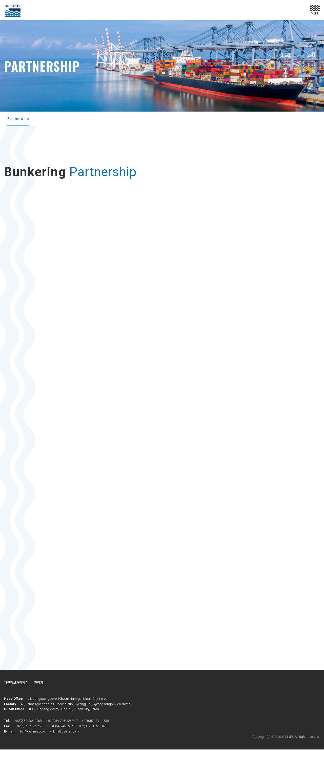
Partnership (18, 118)
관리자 (38, 702)
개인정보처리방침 (16, 702)
